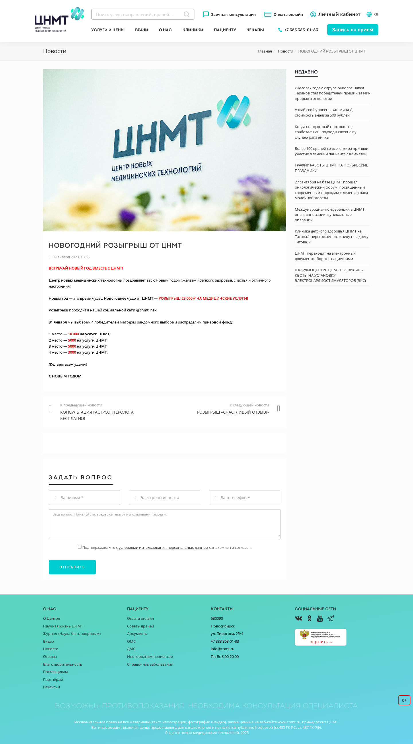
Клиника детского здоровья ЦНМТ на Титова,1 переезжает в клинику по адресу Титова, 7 (332, 236)
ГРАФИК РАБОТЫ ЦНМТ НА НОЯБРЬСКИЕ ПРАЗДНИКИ (331, 167)
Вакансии (51, 686)
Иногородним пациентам (150, 656)
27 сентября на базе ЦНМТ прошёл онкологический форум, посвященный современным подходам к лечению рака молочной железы (331, 190)
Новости (50, 648)
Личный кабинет (339, 14)
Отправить (72, 567)
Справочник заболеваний (150, 664)
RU (372, 14)
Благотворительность (62, 664)
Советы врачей (140, 626)
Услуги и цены (107, 30)
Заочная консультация (233, 14)
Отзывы (50, 656)
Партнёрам (53, 679)
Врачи (141, 30)
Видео (48, 641)
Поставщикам (55, 671)
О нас (165, 30)
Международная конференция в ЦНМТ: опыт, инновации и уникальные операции (330, 214)
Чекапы (255, 30)
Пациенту (225, 30)
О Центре (51, 618)
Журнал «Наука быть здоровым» (72, 633)
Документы (137, 633)
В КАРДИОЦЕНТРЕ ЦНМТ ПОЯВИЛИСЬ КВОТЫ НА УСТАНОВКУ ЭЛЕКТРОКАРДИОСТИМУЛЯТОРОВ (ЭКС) (330, 275)
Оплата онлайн (288, 14)
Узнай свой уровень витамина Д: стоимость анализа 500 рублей (324, 112)
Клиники (192, 30)
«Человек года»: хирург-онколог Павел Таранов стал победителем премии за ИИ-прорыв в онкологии (332, 93)
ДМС (131, 648)
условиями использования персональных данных (163, 547)
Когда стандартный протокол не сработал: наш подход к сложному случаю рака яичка (325, 132)
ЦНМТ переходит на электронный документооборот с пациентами (325, 256)
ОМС (131, 641)
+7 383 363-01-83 (301, 30)
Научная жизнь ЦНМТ (63, 626)
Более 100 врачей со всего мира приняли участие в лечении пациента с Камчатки (331, 151)
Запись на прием (352, 29)
